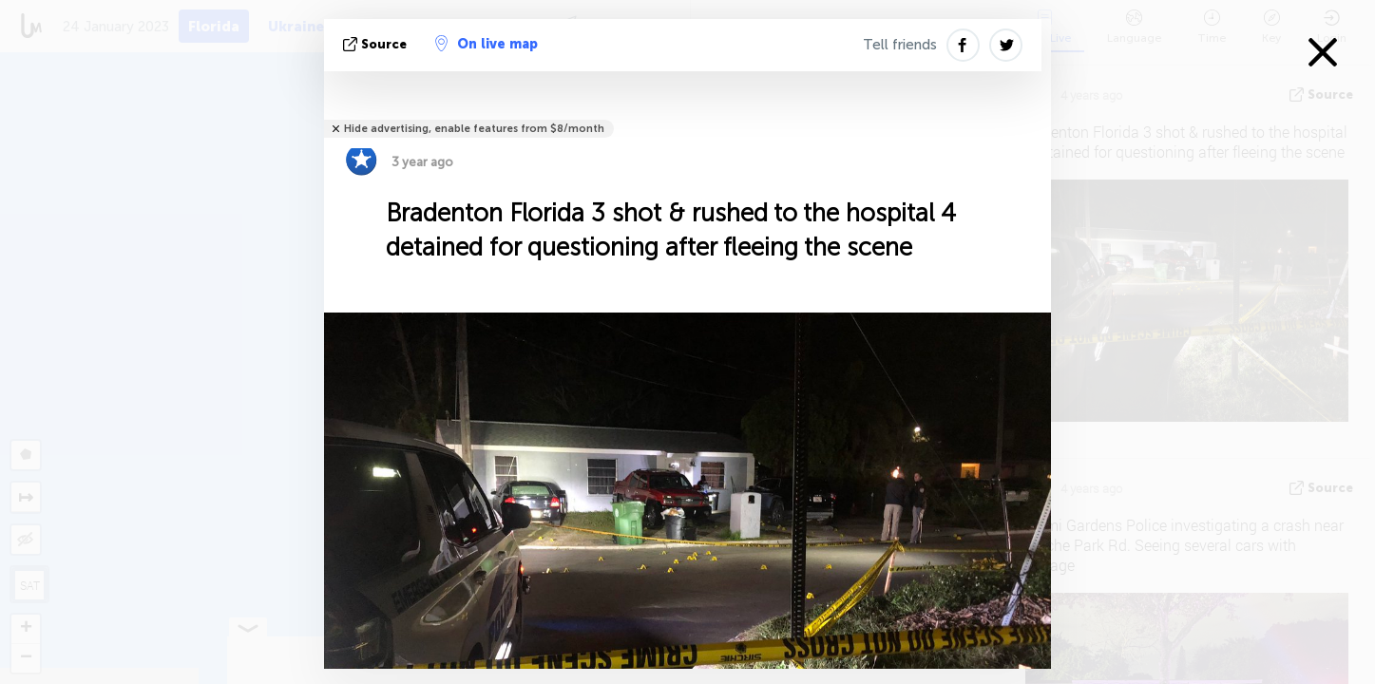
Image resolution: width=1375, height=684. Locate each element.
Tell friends (900, 44)
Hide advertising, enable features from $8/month (474, 129)
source (377, 44)
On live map (486, 43)
